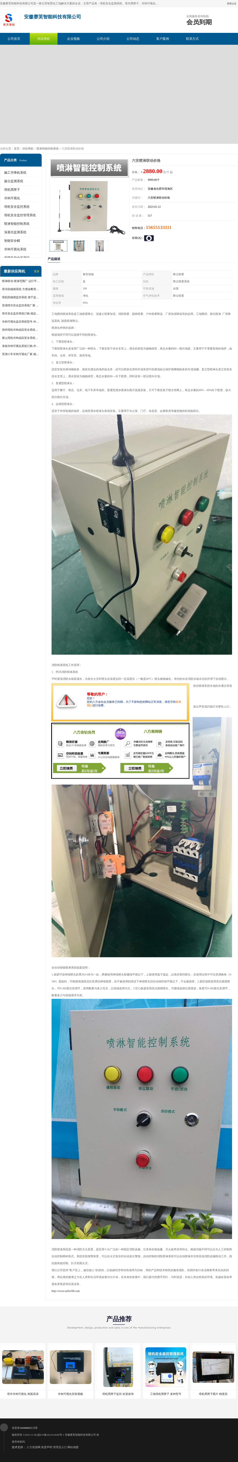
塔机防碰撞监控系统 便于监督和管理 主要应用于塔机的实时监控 (21, 297)
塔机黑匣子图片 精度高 (213, 1393)
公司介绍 (103, 38)
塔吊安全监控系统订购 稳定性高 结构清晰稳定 (21, 313)
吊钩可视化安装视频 (70, 1393)
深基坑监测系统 (15, 232)
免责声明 (46, 1447)
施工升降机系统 (15, 172)
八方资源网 (33, 1447)
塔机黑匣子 (12, 189)
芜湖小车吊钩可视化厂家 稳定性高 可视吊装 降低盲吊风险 (21, 354)
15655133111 (158, 227)
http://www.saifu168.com (66, 1291)
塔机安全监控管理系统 (20, 215)
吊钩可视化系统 (15, 249)
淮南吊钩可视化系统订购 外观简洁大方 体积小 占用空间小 (21, 346)
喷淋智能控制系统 (47, 148)
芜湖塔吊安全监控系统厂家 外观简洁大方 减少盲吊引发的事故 (21, 305)
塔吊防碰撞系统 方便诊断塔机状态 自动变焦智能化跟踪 (21, 289)
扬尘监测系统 (13, 181)
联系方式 (192, 38)
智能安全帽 (12, 240)
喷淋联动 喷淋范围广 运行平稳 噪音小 (21, 281)
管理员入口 (60, 1447)
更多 (36, 271)
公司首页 (14, 38)
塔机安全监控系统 (17, 206)
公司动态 (133, 38)
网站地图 (73, 1447)
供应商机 (43, 38)
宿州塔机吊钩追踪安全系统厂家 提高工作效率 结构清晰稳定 (21, 329)
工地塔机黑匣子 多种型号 (165, 1393)
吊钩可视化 (12, 198)
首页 (16, 148)
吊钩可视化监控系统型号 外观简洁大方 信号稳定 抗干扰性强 (21, 321)
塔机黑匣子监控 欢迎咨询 (118, 1393)
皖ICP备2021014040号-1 (50, 1434)
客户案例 (162, 38)
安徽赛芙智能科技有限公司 (80, 1434)
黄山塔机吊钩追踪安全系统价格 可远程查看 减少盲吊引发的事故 (21, 337)
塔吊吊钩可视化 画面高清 (22, 1393)
